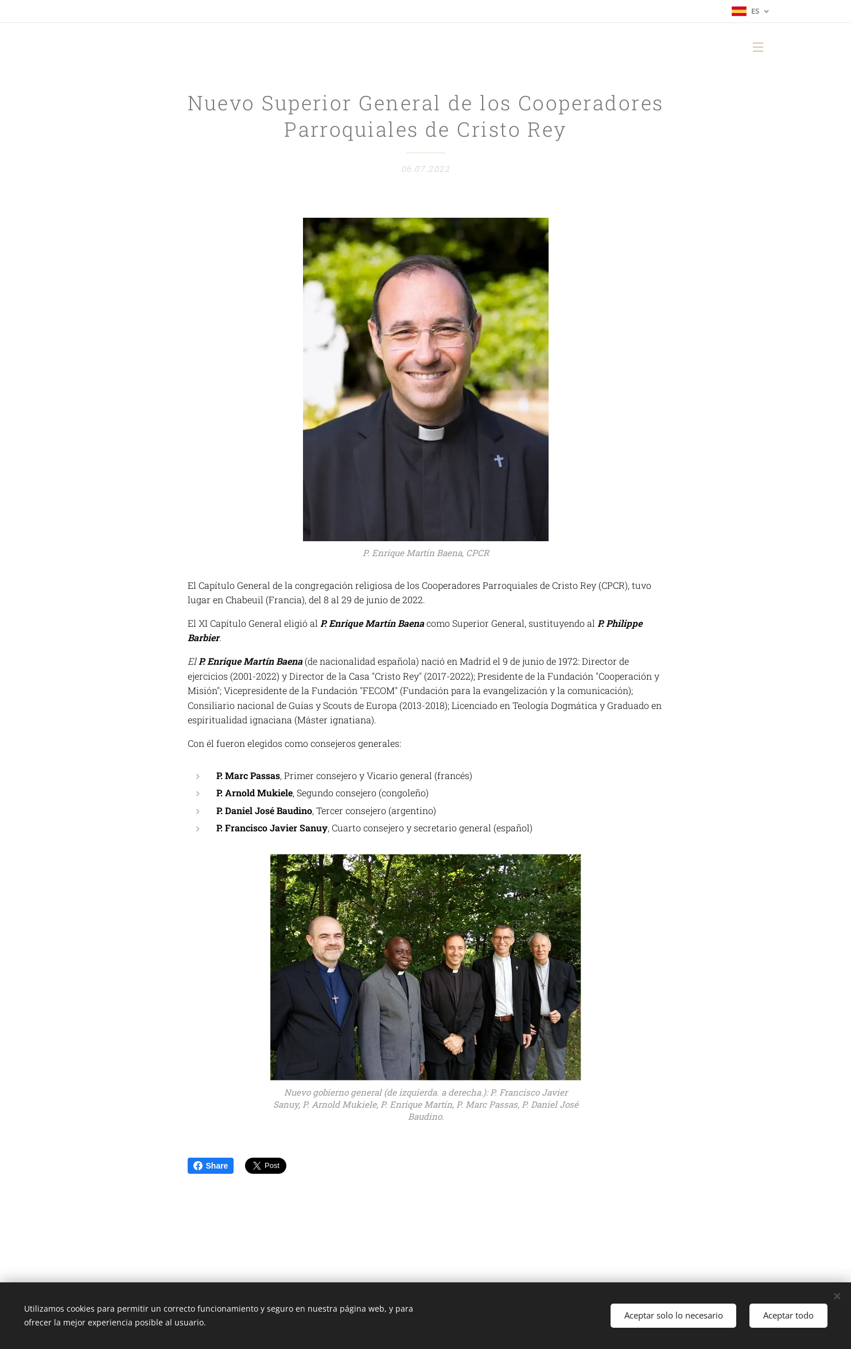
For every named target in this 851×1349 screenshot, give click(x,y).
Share (210, 1165)
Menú (758, 47)
